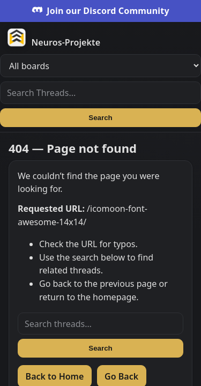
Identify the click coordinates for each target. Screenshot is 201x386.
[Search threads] (100, 324)
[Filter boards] (100, 66)
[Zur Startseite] (104, 37)
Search (100, 118)
